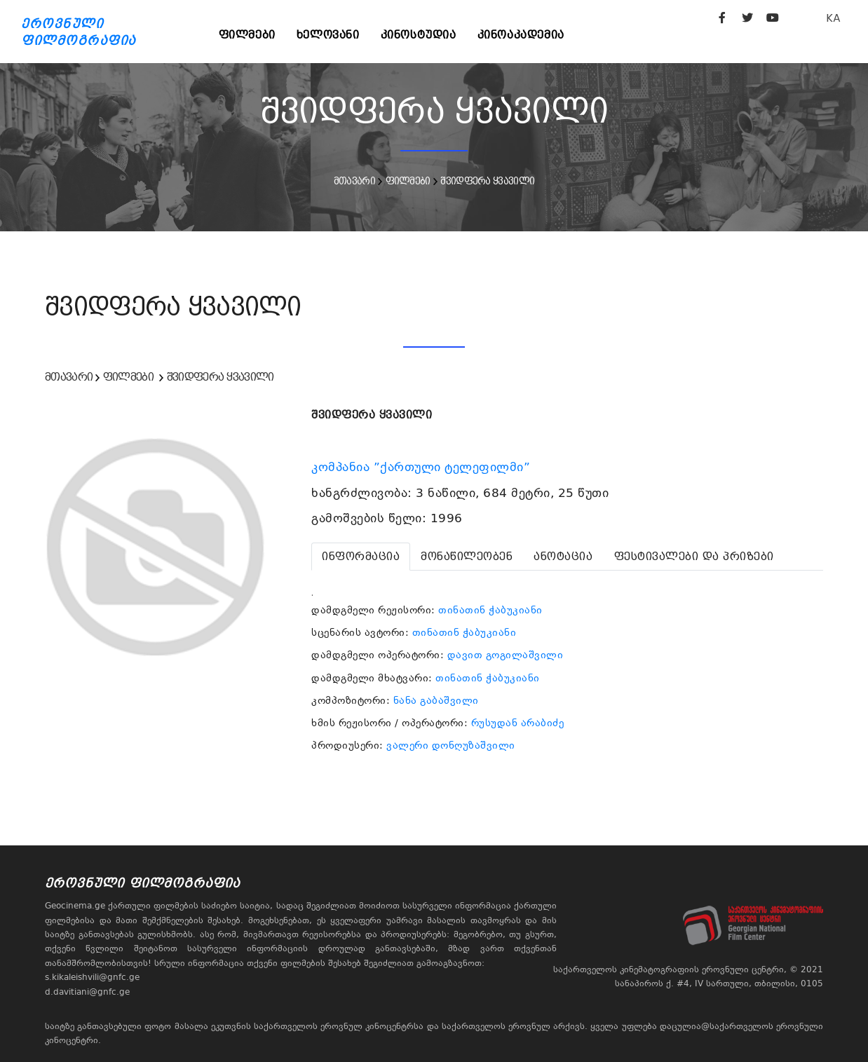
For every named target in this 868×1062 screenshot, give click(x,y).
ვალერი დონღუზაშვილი (450, 745)
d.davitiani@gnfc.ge (87, 992)
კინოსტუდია (418, 34)
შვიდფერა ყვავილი (487, 180)
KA (833, 18)
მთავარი (354, 180)
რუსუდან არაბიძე (517, 722)
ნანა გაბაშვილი (436, 700)
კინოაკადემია (520, 34)
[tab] (360, 557)
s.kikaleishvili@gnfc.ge (92, 977)
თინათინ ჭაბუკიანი (490, 609)
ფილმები (247, 34)
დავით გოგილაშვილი (505, 654)
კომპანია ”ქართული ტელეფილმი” (422, 467)
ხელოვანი (328, 34)
